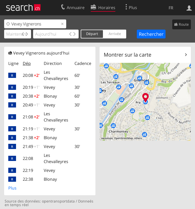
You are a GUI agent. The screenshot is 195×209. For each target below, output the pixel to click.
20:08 (31, 75)
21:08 (31, 117)
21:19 (31, 129)
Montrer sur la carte (127, 54)
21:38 (31, 137)
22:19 (28, 170)
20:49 (31, 105)
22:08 (28, 158)
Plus (12, 188)
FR (171, 8)
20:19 (31, 87)
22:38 (28, 179)
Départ (92, 33)
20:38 (31, 96)
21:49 (31, 146)
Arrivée (115, 33)
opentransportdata (58, 201)
